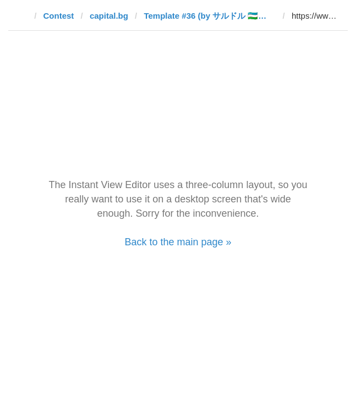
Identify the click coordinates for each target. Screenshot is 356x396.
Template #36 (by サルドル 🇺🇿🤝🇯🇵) (210, 15)
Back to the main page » (177, 242)
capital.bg (109, 15)
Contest (58, 15)
